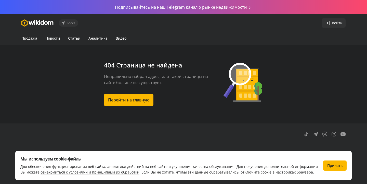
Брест (68, 23)
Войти (334, 23)
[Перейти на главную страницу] (37, 23)
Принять (335, 165)
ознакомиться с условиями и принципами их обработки (90, 172)
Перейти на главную (128, 100)
